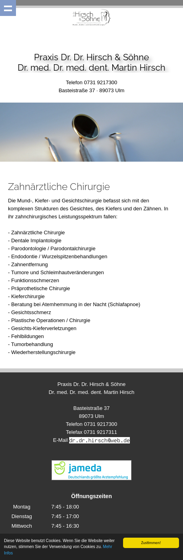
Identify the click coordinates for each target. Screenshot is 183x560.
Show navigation (8, 8)
